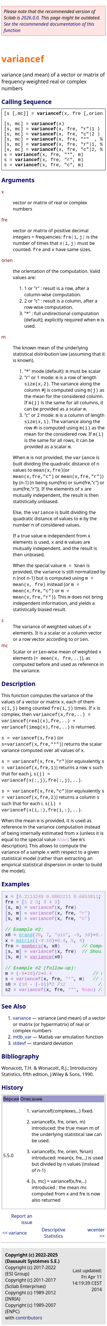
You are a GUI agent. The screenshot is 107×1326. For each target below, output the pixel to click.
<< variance (14, 1233)
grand (26, 935)
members (31, 946)
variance (41, 957)
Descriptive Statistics (54, 1233)
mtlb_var (22, 1037)
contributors (29, 1318)
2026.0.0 (30, 18)
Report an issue (21, 1219)
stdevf (19, 1043)
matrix (24, 940)
